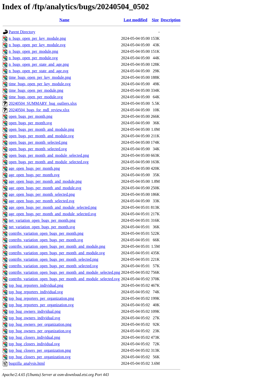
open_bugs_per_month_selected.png (38, 142)
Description (170, 20)
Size (155, 20)
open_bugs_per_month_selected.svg (38, 149)
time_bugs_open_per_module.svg (36, 97)
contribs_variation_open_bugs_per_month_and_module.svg (57, 253)
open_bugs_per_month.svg (30, 123)
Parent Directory (22, 32)
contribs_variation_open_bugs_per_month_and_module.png (57, 246)
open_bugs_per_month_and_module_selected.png (49, 155)
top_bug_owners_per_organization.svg (40, 331)
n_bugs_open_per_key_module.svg (37, 45)
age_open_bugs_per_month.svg (34, 175)
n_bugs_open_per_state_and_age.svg (38, 71)
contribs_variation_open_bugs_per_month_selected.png (53, 259)
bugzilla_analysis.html (27, 363)
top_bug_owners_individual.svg (34, 318)
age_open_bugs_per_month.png (34, 168)
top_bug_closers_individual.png (34, 337)
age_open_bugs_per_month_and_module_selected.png (52, 207)
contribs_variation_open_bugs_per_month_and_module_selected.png (64, 272)
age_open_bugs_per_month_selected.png (42, 194)
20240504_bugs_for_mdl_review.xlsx (39, 110)
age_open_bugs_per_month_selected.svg (41, 201)
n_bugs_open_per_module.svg (33, 58)
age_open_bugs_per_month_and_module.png (45, 181)
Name (64, 20)
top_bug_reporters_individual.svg (36, 292)
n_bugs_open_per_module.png (33, 51)
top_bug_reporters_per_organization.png (41, 298)
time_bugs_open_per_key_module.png (40, 77)
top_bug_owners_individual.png (35, 311)
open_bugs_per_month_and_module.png (41, 129)
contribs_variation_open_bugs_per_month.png (46, 233)
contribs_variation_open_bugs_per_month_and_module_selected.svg (64, 279)
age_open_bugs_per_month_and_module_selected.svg (52, 214)
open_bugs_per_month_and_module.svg (41, 136)
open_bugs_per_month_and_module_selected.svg (49, 162)
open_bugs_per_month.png (30, 116)
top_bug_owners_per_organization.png (40, 324)
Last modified (135, 20)
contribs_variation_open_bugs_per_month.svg (46, 240)
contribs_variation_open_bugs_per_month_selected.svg (53, 266)
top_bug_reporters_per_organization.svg (41, 305)
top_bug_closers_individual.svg (34, 344)
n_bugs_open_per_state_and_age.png (39, 64)
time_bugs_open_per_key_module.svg (40, 84)
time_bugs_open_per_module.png (36, 90)
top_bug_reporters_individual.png (36, 285)
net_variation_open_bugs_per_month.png (42, 220)
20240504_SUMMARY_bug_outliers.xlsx (43, 103)
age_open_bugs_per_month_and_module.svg (45, 188)
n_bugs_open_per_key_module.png (37, 38)
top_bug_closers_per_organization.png (40, 350)
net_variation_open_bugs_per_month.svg (42, 227)
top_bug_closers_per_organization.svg (39, 357)
